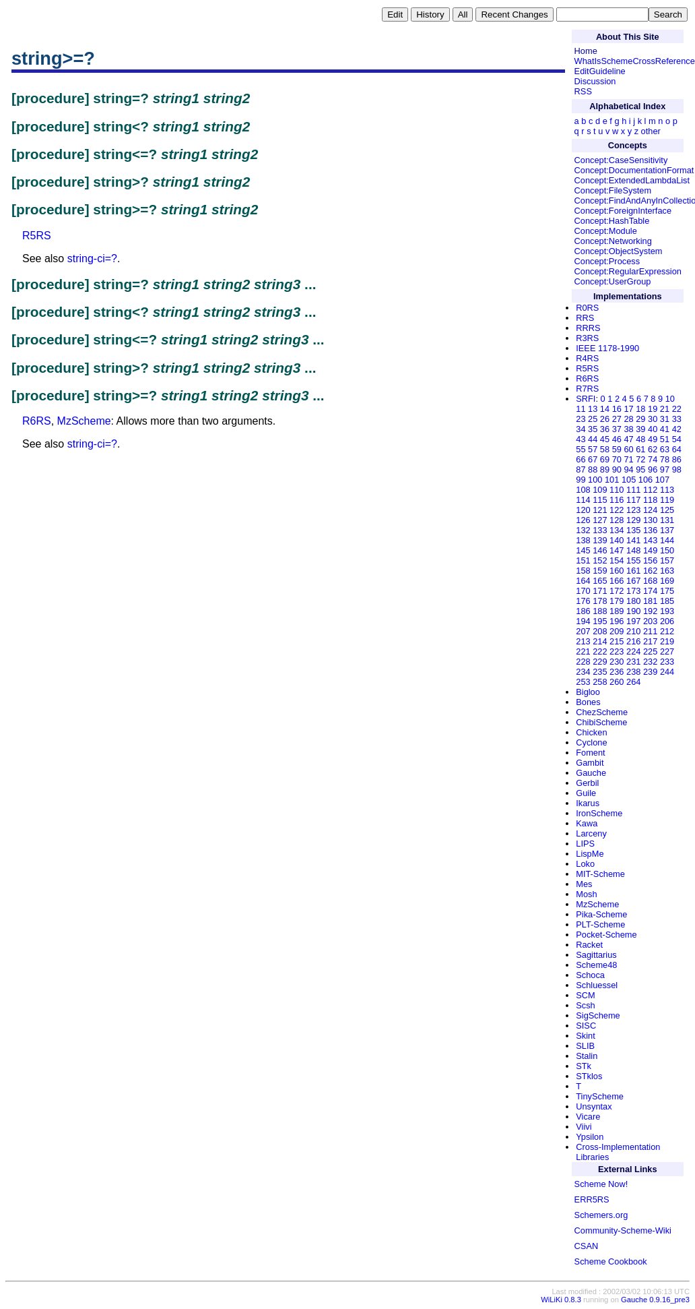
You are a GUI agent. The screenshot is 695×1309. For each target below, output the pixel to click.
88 (592, 469)
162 (650, 571)
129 (633, 520)
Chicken (591, 732)
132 (583, 530)
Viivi (583, 1127)
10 (670, 399)
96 (652, 469)
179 (616, 601)
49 (652, 439)
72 (640, 459)
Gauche (591, 773)
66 (580, 459)
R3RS (587, 338)
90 (617, 469)
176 (583, 601)
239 (650, 672)
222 (600, 651)
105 (629, 480)
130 (650, 520)
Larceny (591, 833)
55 (580, 449)
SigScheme (598, 1015)
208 (600, 631)
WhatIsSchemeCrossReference (634, 61)
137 (667, 530)
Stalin (586, 1056)
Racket (589, 945)
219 (667, 641)
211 (650, 631)
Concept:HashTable (612, 221)
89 (604, 469)
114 (583, 500)
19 (652, 409)
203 (650, 621)
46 (617, 439)
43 (580, 439)
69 (604, 459)
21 (664, 409)
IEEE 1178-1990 (607, 348)
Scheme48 (596, 965)
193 (667, 611)
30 (652, 419)
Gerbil (587, 783)
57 (592, 449)
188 (600, 611)
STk (583, 1066)
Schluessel (597, 985)
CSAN (586, 1246)
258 (600, 682)
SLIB (585, 1046)
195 (600, 621)
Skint (585, 1036)
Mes (584, 884)
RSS (583, 91)
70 (617, 459)
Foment (590, 753)
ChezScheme (602, 712)
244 (667, 672)
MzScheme (84, 421)
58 (604, 449)
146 (600, 550)
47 (628, 439)
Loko (585, 864)
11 (580, 409)
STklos (589, 1076)
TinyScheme (600, 1096)
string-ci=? (92, 258)
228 (583, 662)
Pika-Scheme (601, 914)
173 (633, 591)
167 (633, 581)
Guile (586, 793)
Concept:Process (607, 261)
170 (583, 591)
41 (664, 429)
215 (616, 641)
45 (604, 439)
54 (677, 439)
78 (664, 459)
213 (583, 641)
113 (667, 490)
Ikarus (587, 803)
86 (677, 459)
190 (633, 611)
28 (628, 419)
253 (583, 682)
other (651, 131)
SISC (586, 1026)
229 (600, 662)
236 (616, 672)
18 (640, 409)
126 (583, 520)
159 (600, 571)
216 (633, 641)
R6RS (36, 421)
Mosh (586, 894)
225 (650, 651)
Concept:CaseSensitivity (621, 160)
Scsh (585, 1005)
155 (633, 560)
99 (580, 480)
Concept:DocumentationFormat (634, 170)
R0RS (587, 308)
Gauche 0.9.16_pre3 (655, 1300)
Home (585, 51)
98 (677, 469)
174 (650, 591)
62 (652, 449)
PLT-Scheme (600, 924)
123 (633, 510)
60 (628, 449)
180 (633, 601)
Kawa (586, 823)
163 (667, 571)
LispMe (589, 854)
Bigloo (588, 692)
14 (604, 409)
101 (612, 480)
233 (667, 662)
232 (650, 662)
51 (664, 439)
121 (600, 510)
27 (617, 419)
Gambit (589, 763)
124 (650, 510)
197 (633, 621)
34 (580, 429)
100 (595, 480)
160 (616, 571)
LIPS (585, 844)
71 (628, 459)
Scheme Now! (601, 1184)
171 (600, 591)
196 (616, 621)
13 (592, 409)
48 (640, 439)
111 (633, 490)
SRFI (585, 399)
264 (633, 682)
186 (583, 611)
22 (677, 409)
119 (667, 500)
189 (616, 611)
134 (616, 530)
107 (662, 480)
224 (633, 651)
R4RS (587, 358)
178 (600, 601)
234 (583, 672)
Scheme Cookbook (610, 1261)
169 (667, 581)
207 (583, 631)
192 (650, 611)
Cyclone (591, 742)
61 (640, 449)
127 (600, 520)
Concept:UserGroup (612, 281)
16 (617, 409)
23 (580, 419)
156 (650, 560)
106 (645, 480)
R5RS (36, 235)
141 (633, 540)
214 (600, 641)
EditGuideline (600, 71)
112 (650, 490)
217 (650, 641)
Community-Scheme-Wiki (622, 1230)
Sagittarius (596, 955)
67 (592, 459)
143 (650, 540)
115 (600, 500)
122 (616, 510)
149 (650, 550)
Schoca (590, 975)
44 (592, 439)
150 (667, 550)
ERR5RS (591, 1199)
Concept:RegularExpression (628, 271)
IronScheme (599, 813)
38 (628, 429)
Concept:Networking (613, 241)
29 (640, 419)
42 (677, 429)
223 (616, 651)
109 (600, 490)
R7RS (587, 389)
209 (616, 631)
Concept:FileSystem (613, 190)
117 (633, 500)
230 (616, 662)
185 (667, 601)
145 (583, 550)
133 (600, 530)
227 (667, 651)
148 (633, 550)
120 (583, 510)
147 (616, 550)
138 (583, 540)
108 (583, 490)
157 (667, 560)
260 (616, 682)
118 (650, 500)
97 (664, 469)
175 (667, 591)
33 (677, 419)
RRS (585, 318)
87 (580, 469)
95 (640, 469)
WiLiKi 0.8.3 (561, 1300)
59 (617, 449)
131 (667, 520)
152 (600, 560)
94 (628, 469)
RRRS (588, 328)
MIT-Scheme (600, 874)
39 (640, 429)
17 (628, 409)
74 (652, 459)
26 (604, 419)
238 (633, 672)
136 (650, 530)
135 (633, 530)
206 (667, 621)
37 (617, 429)
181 (650, 601)
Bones (588, 702)
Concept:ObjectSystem (618, 251)
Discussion (595, 81)
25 (592, 419)
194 (583, 621)
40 (652, 429)
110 (616, 490)
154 (616, 560)
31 (664, 419)
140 (616, 540)
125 (667, 510)
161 (633, 571)
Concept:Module (605, 231)
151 (583, 560)
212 (667, 631)
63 (664, 449)
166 (616, 581)
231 (633, 662)
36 (604, 429)
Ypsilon (589, 1137)
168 (650, 581)
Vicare (588, 1117)
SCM (585, 995)
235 (600, 672)
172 (616, 591)
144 (667, 540)
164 (583, 581)
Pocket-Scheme (606, 935)
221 (583, 651)
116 (616, 500)
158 (583, 571)
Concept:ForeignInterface (622, 211)
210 (633, 631)
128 (616, 520)
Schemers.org (601, 1215)
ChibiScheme (601, 722)
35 (592, 429)
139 (600, 540)
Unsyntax (593, 1106)
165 (600, 581)
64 (677, 449)
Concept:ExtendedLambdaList (632, 180)
